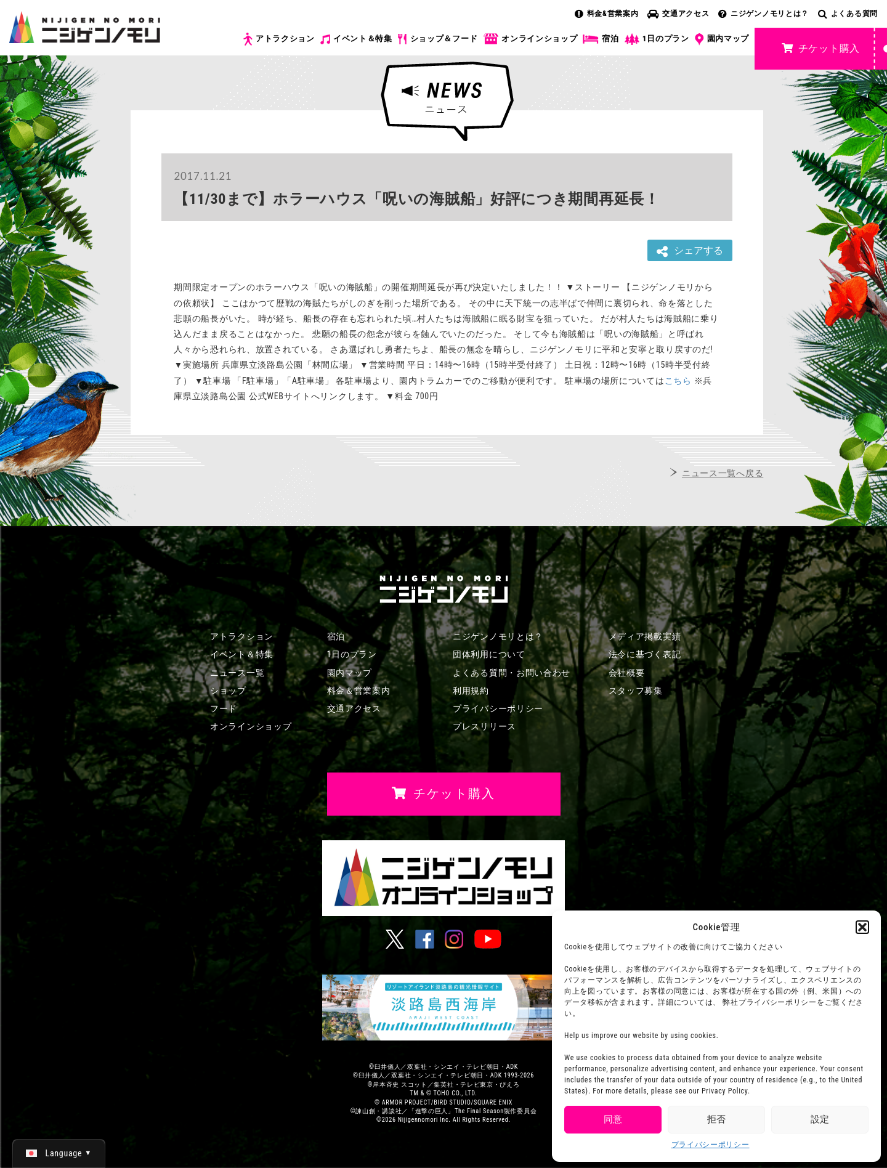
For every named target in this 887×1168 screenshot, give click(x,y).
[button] (862, 927)
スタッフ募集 (636, 691)
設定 (820, 1119)
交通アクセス (678, 13)
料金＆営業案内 (359, 691)
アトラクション (279, 39)
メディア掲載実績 (645, 636)
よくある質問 (848, 13)
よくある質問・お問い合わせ (511, 673)
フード (223, 708)
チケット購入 (821, 48)
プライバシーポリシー (710, 1144)
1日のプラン (657, 39)
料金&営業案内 (607, 13)
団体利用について (489, 654)
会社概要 (627, 673)
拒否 (716, 1119)
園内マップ (722, 39)
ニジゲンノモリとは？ (763, 13)
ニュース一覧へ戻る (722, 473)
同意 (613, 1119)
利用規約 (471, 691)
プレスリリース (484, 726)
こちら (678, 381)
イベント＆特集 (356, 39)
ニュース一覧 (237, 673)
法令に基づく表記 (645, 654)
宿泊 (600, 39)
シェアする (690, 251)
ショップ (228, 691)
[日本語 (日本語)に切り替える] (59, 1153)
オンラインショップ (530, 39)
